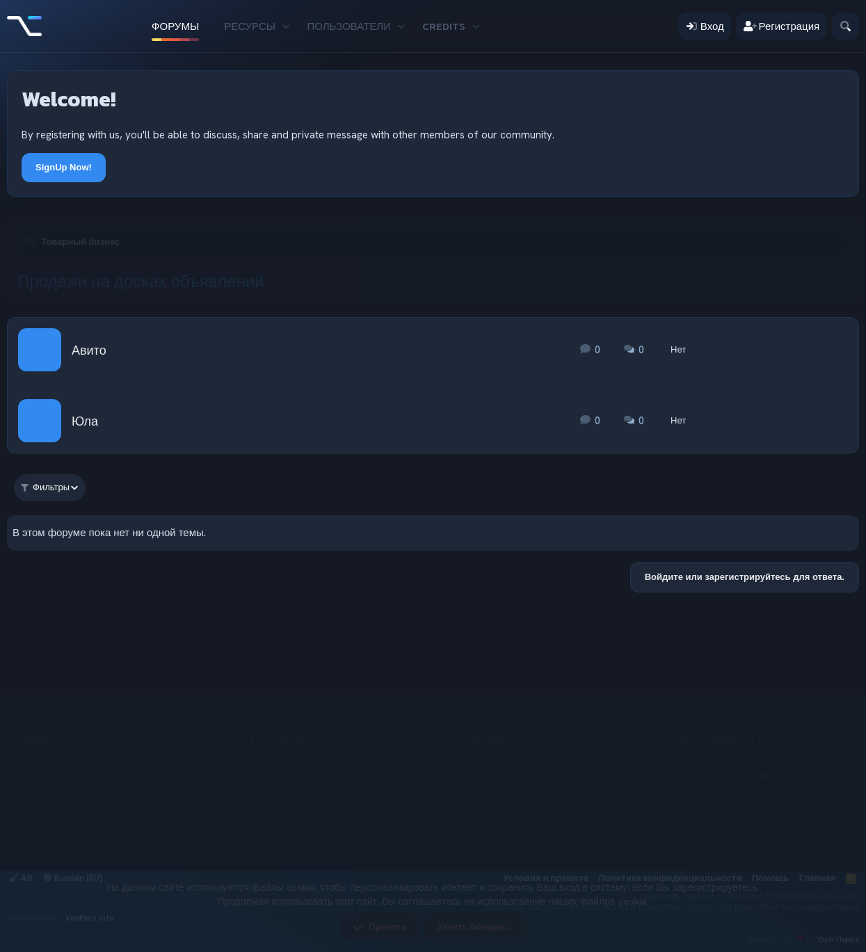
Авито (89, 350)
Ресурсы (249, 26)
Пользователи (349, 26)
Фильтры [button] (45, 487)
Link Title (254, 772)
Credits (443, 26)
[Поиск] (845, 26)
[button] (285, 26)
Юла (85, 421)
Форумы (175, 26)
